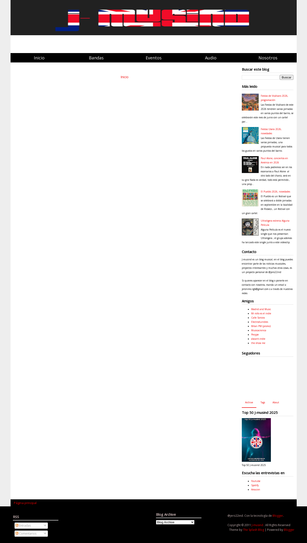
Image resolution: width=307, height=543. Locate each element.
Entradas (23, 526)
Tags (263, 402)
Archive (249, 402)
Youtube (255, 481)
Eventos (154, 58)
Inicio (39, 58)
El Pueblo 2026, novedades (275, 191)
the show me (258, 343)
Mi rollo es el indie (261, 313)
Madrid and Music (261, 309)
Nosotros (267, 58)
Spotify (255, 485)
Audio (210, 58)
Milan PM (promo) (261, 326)
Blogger (278, 516)
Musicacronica (258, 330)
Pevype (255, 334)
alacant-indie (258, 338)
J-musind (258, 525)
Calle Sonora (258, 317)
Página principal (25, 503)
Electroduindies (259, 321)
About (276, 402)
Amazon (255, 489)
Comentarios (25, 533)
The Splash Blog (254, 530)
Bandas (96, 58)
